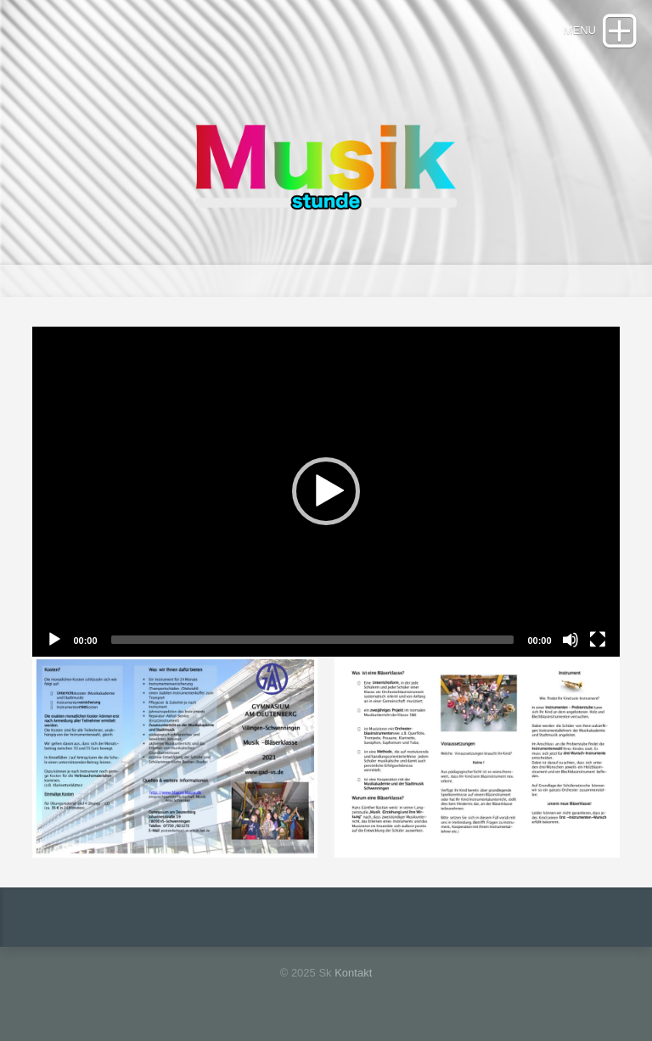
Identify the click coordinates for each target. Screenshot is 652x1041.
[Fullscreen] (597, 639)
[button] (326, 491)
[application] (325, 492)
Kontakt (353, 972)
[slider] (312, 639)
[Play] (54, 639)
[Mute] (570, 639)
